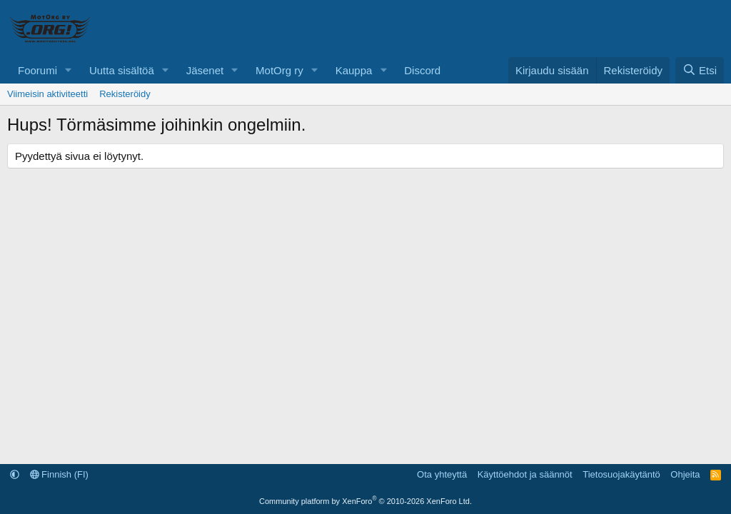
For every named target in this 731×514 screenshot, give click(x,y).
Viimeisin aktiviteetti (47, 94)
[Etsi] (699, 70)
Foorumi (37, 70)
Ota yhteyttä (442, 474)
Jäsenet (205, 70)
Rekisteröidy (125, 94)
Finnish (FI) (59, 474)
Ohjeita (685, 474)
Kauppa (354, 70)
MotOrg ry (279, 70)
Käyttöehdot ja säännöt (525, 474)
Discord (422, 70)
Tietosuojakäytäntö (621, 474)
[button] (69, 70)
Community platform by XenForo (365, 501)
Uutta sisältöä (121, 70)
